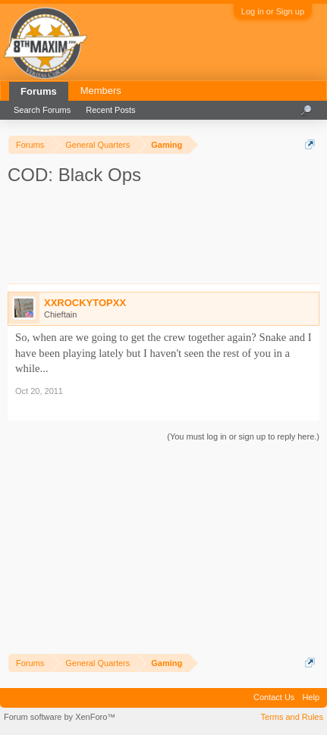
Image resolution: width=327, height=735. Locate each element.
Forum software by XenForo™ (59, 716)
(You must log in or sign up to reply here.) (243, 436)
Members (100, 90)
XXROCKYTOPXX (85, 302)
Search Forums (42, 109)
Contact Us (273, 697)
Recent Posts (110, 109)
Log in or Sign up (272, 11)
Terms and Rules (291, 716)
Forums (38, 91)
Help (310, 697)
